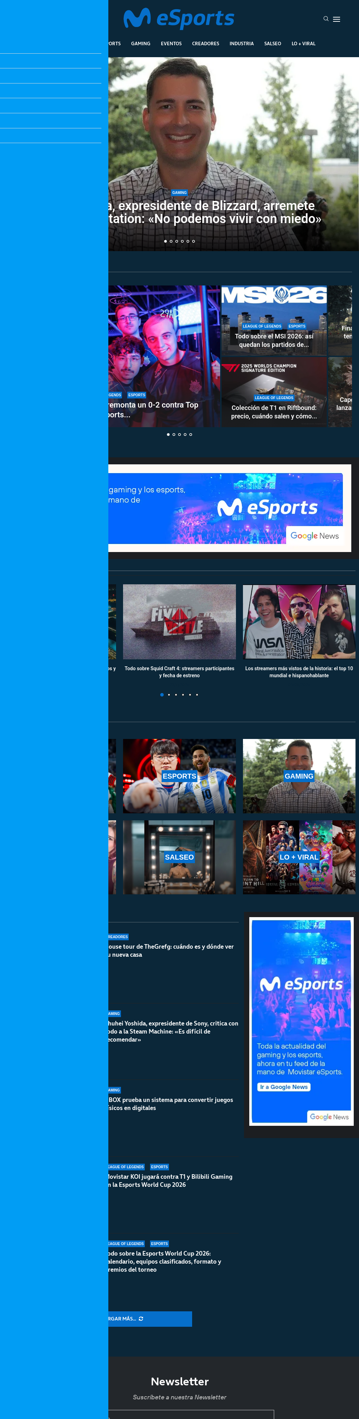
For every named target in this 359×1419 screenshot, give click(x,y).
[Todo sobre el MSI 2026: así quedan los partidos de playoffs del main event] (274, 320)
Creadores (205, 43)
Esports (111, 43)
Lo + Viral (304, 43)
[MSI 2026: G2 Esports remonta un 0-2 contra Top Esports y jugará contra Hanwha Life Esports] (114, 356)
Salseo (272, 43)
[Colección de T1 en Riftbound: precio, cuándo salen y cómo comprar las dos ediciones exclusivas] (274, 392)
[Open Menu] (336, 19)
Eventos (171, 43)
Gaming (140, 43)
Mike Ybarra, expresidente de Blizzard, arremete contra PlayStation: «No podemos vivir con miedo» (180, 212)
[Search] (326, 19)
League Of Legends (66, 43)
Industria (242, 43)
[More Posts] (122, 1319)
